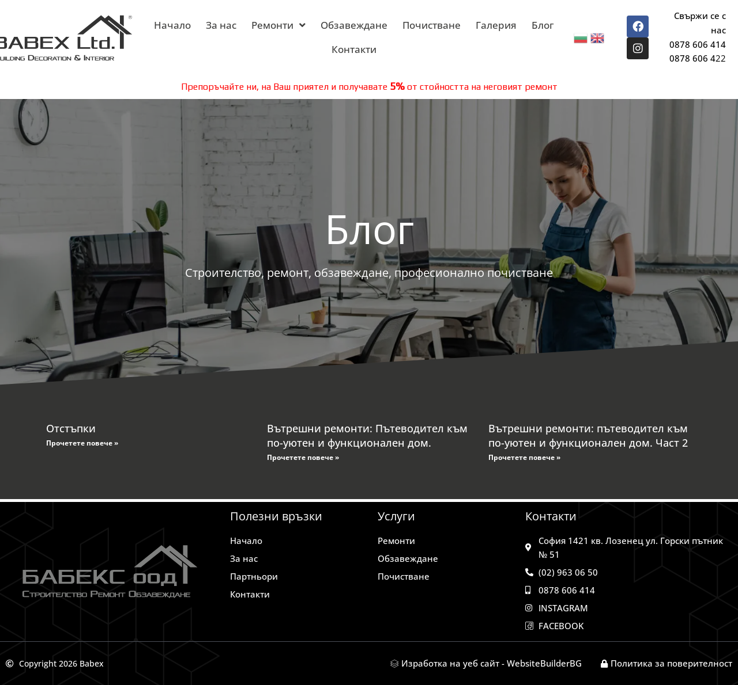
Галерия (496, 25)
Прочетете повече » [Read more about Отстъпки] (82, 443)
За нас (221, 25)
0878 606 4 (692, 58)
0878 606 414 (697, 44)
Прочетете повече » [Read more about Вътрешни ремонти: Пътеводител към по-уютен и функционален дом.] (303, 457)
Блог (543, 25)
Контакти (354, 49)
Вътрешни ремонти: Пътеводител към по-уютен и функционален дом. (367, 435)
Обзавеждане (354, 25)
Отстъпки (71, 428)
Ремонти (278, 25)
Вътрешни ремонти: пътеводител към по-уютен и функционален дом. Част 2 (588, 435)
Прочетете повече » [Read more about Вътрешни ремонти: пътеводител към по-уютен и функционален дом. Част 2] (524, 457)
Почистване (431, 25)
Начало (172, 25)
